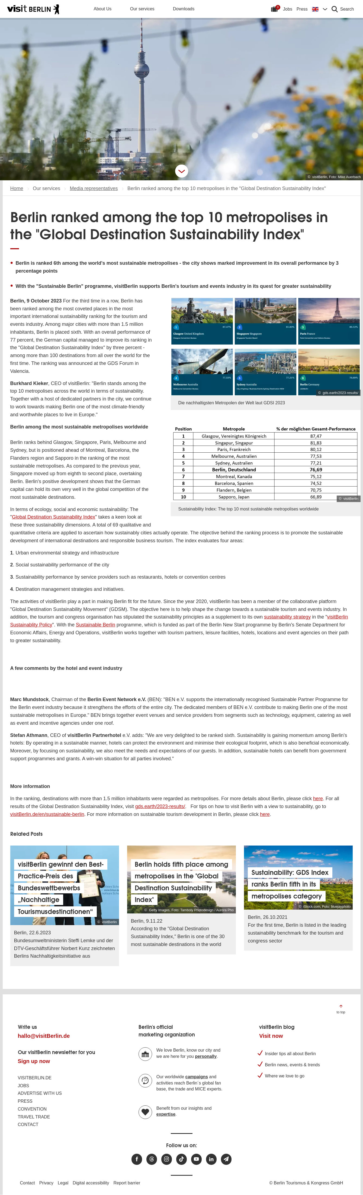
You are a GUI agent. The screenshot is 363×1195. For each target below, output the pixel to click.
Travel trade (34, 1117)
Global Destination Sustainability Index (53, 517)
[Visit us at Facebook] (136, 1159)
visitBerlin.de (35, 1078)
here (318, 798)
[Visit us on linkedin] (211, 1159)
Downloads (183, 9)
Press (302, 9)
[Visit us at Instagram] (166, 1159)
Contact (28, 1124)
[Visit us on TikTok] (181, 1159)
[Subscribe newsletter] (226, 1159)
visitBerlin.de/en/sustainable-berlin (47, 814)
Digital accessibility (91, 1183)
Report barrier (127, 1183)
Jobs (287, 9)
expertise (165, 1114)
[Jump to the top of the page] (340, 1009)
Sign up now (34, 1061)
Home (16, 188)
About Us (103, 9)
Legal (63, 1183)
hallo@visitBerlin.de (44, 1036)
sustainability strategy (287, 617)
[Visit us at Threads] (151, 1159)
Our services (142, 9)
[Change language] (319, 9)
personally (206, 1056)
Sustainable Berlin (95, 625)
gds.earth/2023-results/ (160, 806)
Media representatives (94, 188)
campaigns (196, 1076)
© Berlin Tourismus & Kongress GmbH (306, 1183)
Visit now (271, 1036)
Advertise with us (40, 1093)
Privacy (46, 1183)
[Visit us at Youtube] (196, 1159)
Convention (32, 1109)
